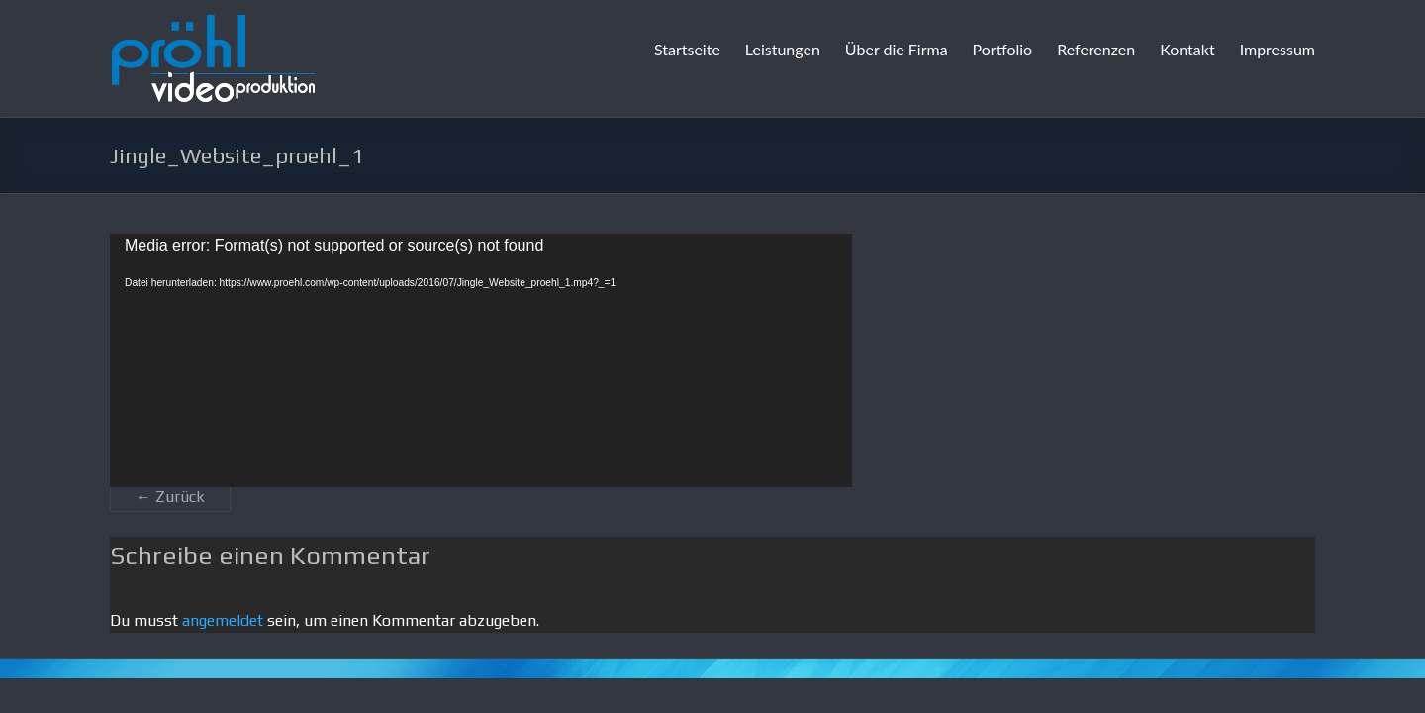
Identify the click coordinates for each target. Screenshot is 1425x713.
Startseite (687, 49)
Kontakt (1187, 49)
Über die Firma (896, 49)
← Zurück (170, 496)
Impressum (1277, 49)
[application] (481, 360)
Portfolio (1003, 49)
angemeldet (222, 620)
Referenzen (1096, 49)
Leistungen (782, 49)
